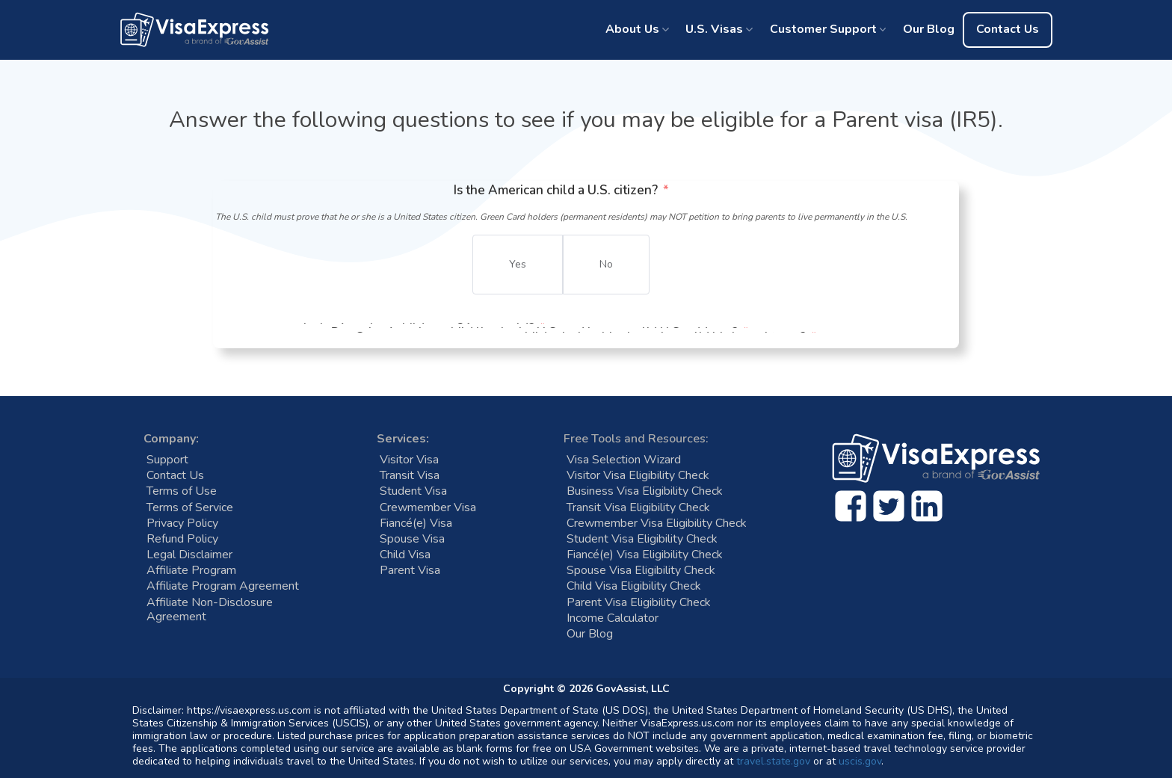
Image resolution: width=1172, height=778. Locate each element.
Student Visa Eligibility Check (642, 539)
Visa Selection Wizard (624, 460)
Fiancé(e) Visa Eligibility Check (645, 555)
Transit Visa (410, 476)
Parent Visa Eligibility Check (639, 603)
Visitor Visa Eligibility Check (638, 476)
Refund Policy (182, 539)
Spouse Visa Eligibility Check (641, 570)
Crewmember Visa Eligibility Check (657, 523)
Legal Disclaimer (189, 555)
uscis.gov (860, 761)
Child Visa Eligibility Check (634, 586)
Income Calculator (613, 618)
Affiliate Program (191, 570)
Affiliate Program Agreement (222, 586)
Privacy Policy (182, 523)
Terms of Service (189, 508)
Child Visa (405, 555)
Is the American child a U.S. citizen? (556, 190)
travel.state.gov (773, 761)
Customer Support (823, 29)
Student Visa (413, 491)
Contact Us (1007, 29)
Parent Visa (410, 570)
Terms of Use (181, 491)
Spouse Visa (412, 539)
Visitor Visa (409, 460)
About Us (632, 29)
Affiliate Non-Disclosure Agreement (209, 610)
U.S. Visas (714, 29)
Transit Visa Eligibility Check (638, 508)
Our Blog (928, 29)
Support (167, 460)
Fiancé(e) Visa (416, 523)
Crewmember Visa (428, 508)
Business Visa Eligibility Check (645, 491)
